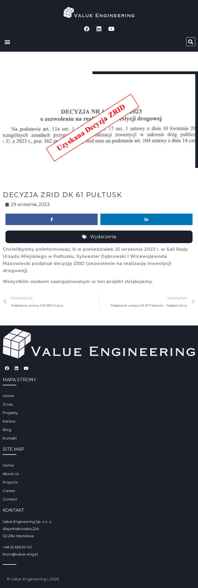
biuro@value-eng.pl (20, 554)
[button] (7, 41)
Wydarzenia (103, 236)
